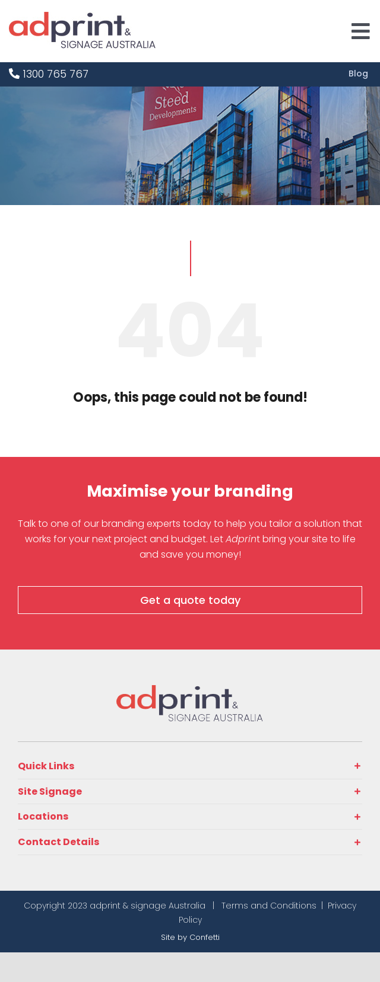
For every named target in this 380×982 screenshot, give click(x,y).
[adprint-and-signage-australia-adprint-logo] (190, 690)
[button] (190, 766)
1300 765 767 (48, 73)
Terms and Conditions (268, 905)
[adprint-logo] (82, 16)
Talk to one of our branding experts (99, 523)
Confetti (204, 937)
